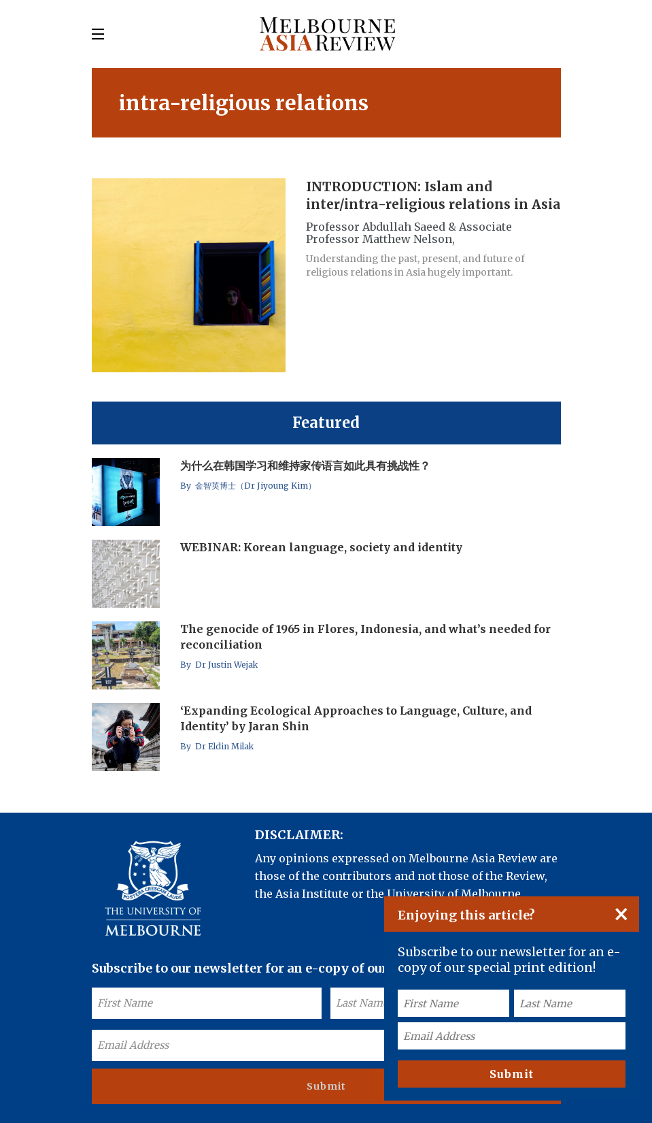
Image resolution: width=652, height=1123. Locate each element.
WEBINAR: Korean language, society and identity (321, 547)
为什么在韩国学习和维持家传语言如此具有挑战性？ (305, 465)
